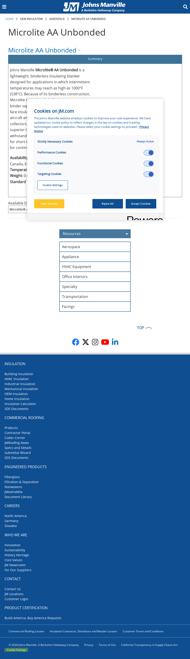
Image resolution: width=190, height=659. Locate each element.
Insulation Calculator (20, 404)
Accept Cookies (141, 203)
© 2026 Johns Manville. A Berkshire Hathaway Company (44, 645)
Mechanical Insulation (21, 389)
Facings (68, 306)
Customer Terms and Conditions (143, 631)
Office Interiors (75, 276)
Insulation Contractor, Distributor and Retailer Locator (83, 631)
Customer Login (16, 599)
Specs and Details (18, 448)
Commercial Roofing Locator (26, 631)
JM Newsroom (15, 565)
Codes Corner (15, 438)
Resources (97, 233)
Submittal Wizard (18, 453)
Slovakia (11, 526)
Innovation (13, 545)
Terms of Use (107, 645)
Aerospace (57, 19)
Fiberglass (12, 477)
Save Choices (49, 203)
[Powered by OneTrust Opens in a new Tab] (143, 217)
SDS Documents (17, 409)
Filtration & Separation (22, 482)
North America (16, 516)
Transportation (75, 296)
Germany (11, 521)
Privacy (88, 645)
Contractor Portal (17, 433)
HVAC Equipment (76, 266)
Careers (12, 505)
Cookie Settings (16, 650)
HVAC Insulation (17, 379)
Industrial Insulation (20, 384)
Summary (95, 59)
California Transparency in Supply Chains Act (149, 645)
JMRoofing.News (17, 443)
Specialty (69, 286)
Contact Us (13, 589)
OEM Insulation (31, 19)
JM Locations (14, 594)
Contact (13, 578)
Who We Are (16, 534)
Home (9, 19)
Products (11, 428)
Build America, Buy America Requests (33, 618)
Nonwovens (13, 487)
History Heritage (17, 555)
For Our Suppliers (18, 570)
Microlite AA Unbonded (88, 19)
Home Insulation (17, 399)
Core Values (13, 560)
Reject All (108, 203)
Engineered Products (26, 466)
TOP (140, 327)
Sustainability (15, 550)
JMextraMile (14, 492)
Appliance (70, 256)
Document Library (18, 497)
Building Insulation (19, 374)
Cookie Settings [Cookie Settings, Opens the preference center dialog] (53, 185)
